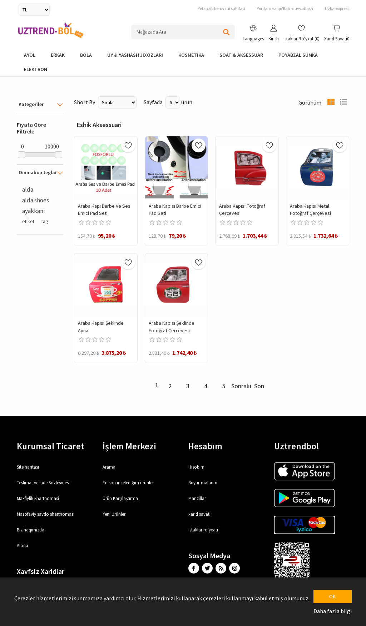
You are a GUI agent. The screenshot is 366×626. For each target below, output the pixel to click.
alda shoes (35, 200)
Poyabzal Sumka (298, 55)
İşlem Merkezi (129, 446)
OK (332, 596)
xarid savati (199, 514)
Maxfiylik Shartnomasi (38, 498)
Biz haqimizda (30, 530)
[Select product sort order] (117, 102)
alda (27, 189)
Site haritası (28, 467)
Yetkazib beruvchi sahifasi (221, 8)
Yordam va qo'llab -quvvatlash (285, 8)
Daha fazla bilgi (332, 611)
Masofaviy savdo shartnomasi (45, 514)
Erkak (58, 55)
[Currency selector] (34, 10)
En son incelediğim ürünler (128, 483)
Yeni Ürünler (114, 514)
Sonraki (241, 386)
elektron (35, 69)
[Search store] (183, 32)
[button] (253, 34)
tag (44, 221)
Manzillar (197, 498)
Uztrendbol (296, 446)
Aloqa (22, 545)
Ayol (29, 55)
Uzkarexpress (337, 8)
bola (86, 55)
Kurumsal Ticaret (50, 446)
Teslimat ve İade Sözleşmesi (43, 483)
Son (259, 386)
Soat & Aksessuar (241, 55)
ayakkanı (33, 211)
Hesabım (205, 446)
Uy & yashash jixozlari (135, 55)
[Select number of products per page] (172, 102)
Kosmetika (191, 55)
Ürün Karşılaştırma (120, 498)
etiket (28, 221)
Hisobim (196, 467)
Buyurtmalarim (202, 483)
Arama (109, 467)
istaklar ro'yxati (203, 530)
